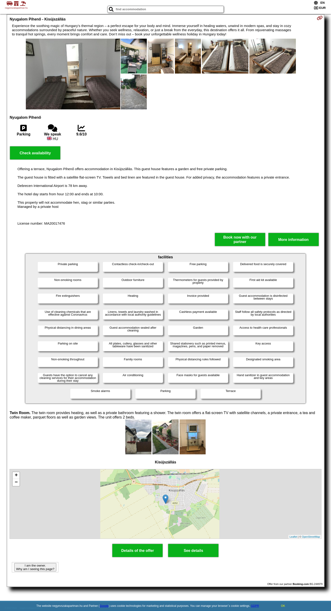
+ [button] (16, 475)
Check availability (35, 153)
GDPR (255, 606)
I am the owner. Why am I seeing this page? (35, 567)
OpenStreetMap (311, 536)
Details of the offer (137, 551)
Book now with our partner (240, 239)
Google (104, 606)
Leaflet (293, 536)
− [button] (16, 482)
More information (293, 240)
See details (193, 551)
